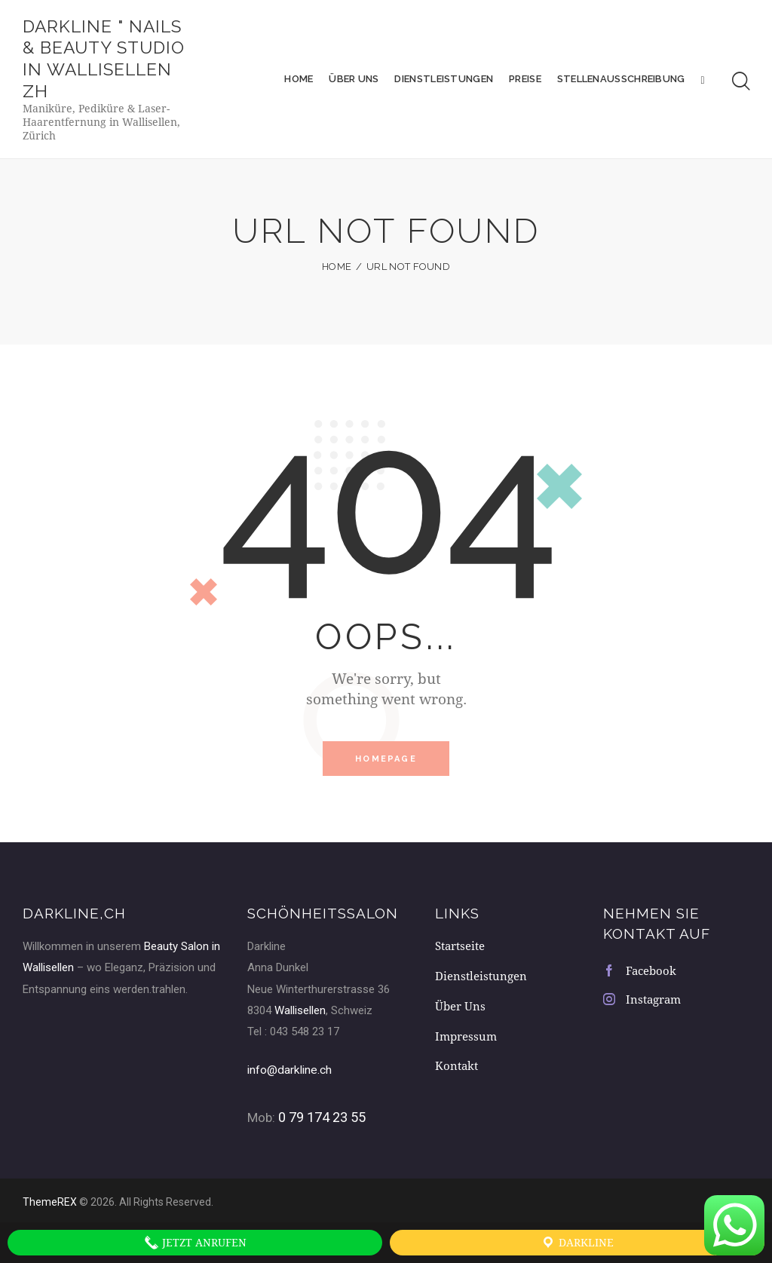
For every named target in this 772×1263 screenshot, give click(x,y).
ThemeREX (50, 1206)
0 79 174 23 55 (322, 1122)
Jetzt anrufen (195, 1242)
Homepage (386, 763)
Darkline (577, 1242)
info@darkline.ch (294, 1075)
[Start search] (741, 83)
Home (336, 271)
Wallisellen (300, 1016)
